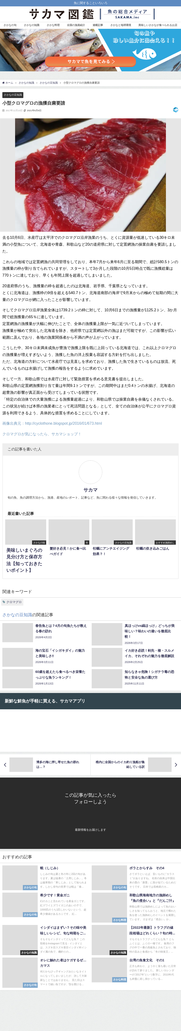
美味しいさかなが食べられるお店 (157, 25)
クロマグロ (14, 601)
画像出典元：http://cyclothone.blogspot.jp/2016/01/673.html (52, 423)
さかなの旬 (10, 25)
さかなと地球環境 (120, 25)
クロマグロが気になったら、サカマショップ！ (42, 434)
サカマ (90, 490)
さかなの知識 (31, 25)
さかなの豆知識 (13, 94)
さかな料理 (53, 25)
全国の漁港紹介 (76, 25)
